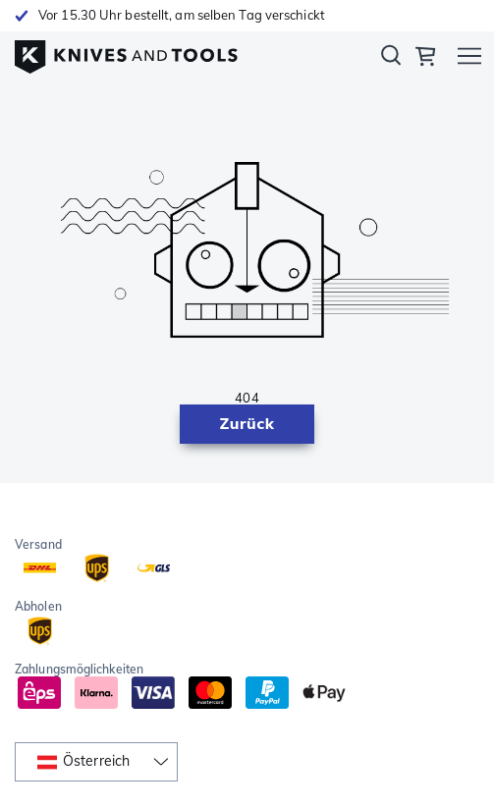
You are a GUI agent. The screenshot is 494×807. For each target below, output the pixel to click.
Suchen (391, 59)
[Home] (126, 52)
